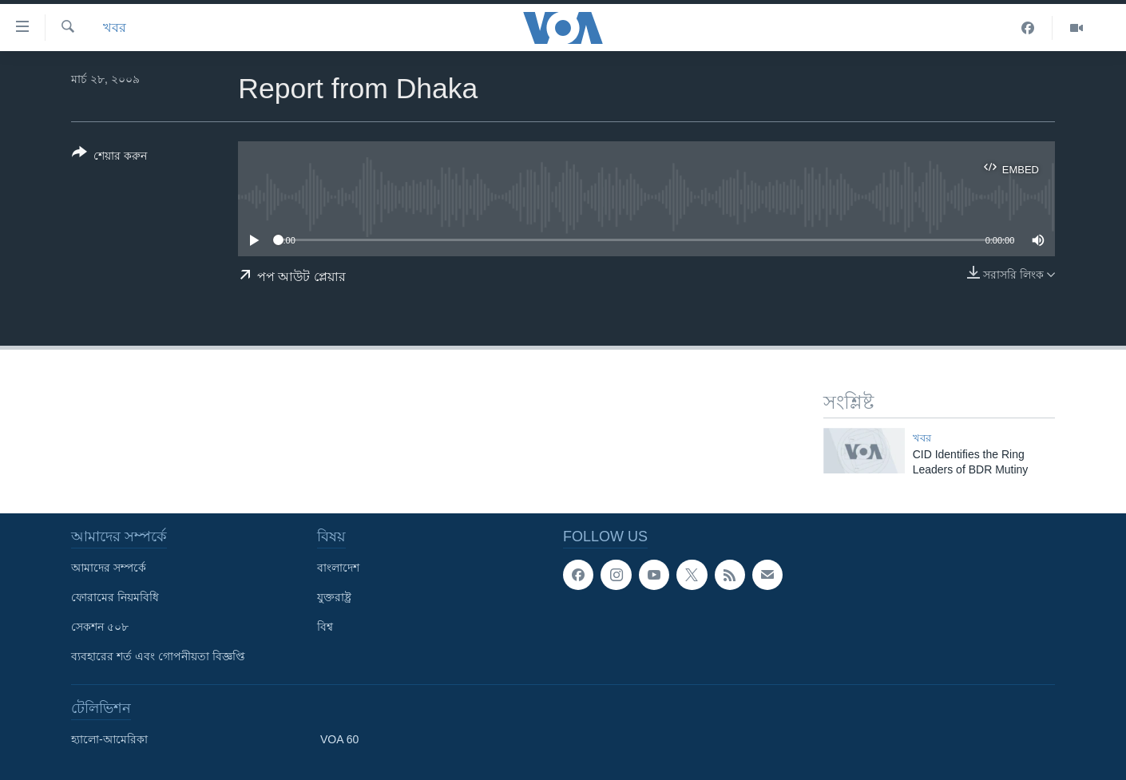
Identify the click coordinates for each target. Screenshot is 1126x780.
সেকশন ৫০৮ (100, 626)
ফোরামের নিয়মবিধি (115, 597)
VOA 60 (339, 739)
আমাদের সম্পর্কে (108, 567)
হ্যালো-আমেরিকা (109, 739)
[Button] (109, 157)
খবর (114, 27)
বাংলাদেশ (338, 567)
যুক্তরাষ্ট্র (334, 597)
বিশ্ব (325, 626)
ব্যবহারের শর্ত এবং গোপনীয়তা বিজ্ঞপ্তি (158, 656)
